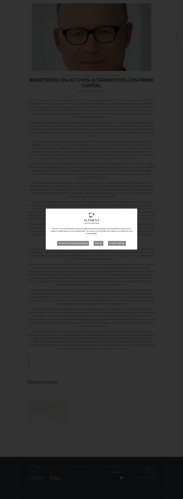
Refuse (98, 237)
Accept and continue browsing (73, 237)
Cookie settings (117, 237)
